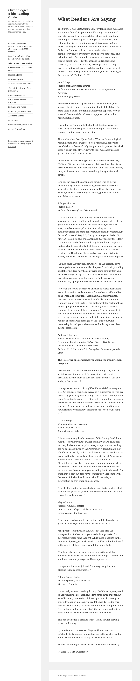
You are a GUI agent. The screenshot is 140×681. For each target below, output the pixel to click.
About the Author (16, 116)
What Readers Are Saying (20, 63)
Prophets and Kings (17, 107)
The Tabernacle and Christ (20, 84)
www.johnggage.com (69, 96)
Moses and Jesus (15, 79)
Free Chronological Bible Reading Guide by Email (19, 57)
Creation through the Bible (20, 124)
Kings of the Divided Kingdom (17, 101)
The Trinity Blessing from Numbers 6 (19, 89)
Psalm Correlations (16, 95)
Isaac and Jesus (15, 75)
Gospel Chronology (16, 129)
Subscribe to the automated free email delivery (20, 142)
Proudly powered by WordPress (72, 675)
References (13, 120)
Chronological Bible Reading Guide (18, 13)
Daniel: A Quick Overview (19, 111)
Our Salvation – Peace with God (20, 69)
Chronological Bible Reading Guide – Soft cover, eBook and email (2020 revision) (20, 47)
